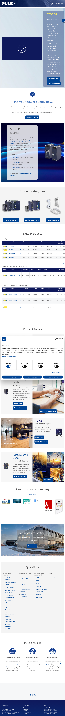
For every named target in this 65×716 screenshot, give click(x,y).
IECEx (37, 583)
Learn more (32, 494)
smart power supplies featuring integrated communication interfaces (22, 141)
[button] (55, 4)
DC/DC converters (6, 710)
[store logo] (7, 3)
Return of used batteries (49, 713)
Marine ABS (39, 597)
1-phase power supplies (7, 708)
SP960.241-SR (12, 253)
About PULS (26, 709)
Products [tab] (5, 705)
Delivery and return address (50, 712)
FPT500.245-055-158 (13, 294)
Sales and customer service (50, 715)
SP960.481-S (11, 257)
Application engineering (49, 709)
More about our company (10, 443)
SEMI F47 (38, 577)
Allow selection (32, 377)
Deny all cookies (12, 377)
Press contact (26, 715)
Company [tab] (26, 705)
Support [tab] (46, 705)
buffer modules (12, 713)
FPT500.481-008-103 (13, 307)
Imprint (4, 356)
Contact (25, 710)
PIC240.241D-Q (12, 246)
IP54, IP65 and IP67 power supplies (10, 712)
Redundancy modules (7, 715)
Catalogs (25, 713)
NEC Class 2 (39, 594)
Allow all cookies (53, 377)
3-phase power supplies (8, 709)
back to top (32, 695)
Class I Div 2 (39, 586)
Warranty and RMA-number (50, 710)
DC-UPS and (5, 713)
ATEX (37, 580)
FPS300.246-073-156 (13, 275)
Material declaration (48, 708)
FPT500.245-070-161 (13, 300)
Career (24, 708)
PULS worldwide (27, 712)
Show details (56, 372)
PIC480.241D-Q (12, 249)
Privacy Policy (11, 356)
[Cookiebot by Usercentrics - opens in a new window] (56, 339)
